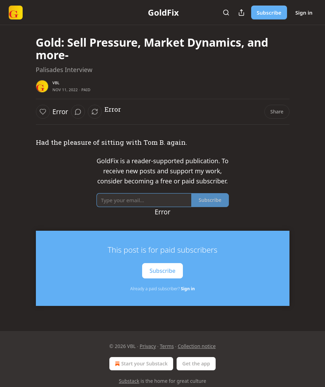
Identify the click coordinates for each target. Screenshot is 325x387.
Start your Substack (141, 364)
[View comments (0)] (78, 112)
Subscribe (269, 12)
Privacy (148, 346)
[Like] (43, 112)
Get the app (196, 363)
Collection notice (197, 346)
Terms (167, 346)
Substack (129, 381)
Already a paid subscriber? (162, 289)
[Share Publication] (241, 12)
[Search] (226, 12)
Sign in (303, 12)
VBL (56, 82)
